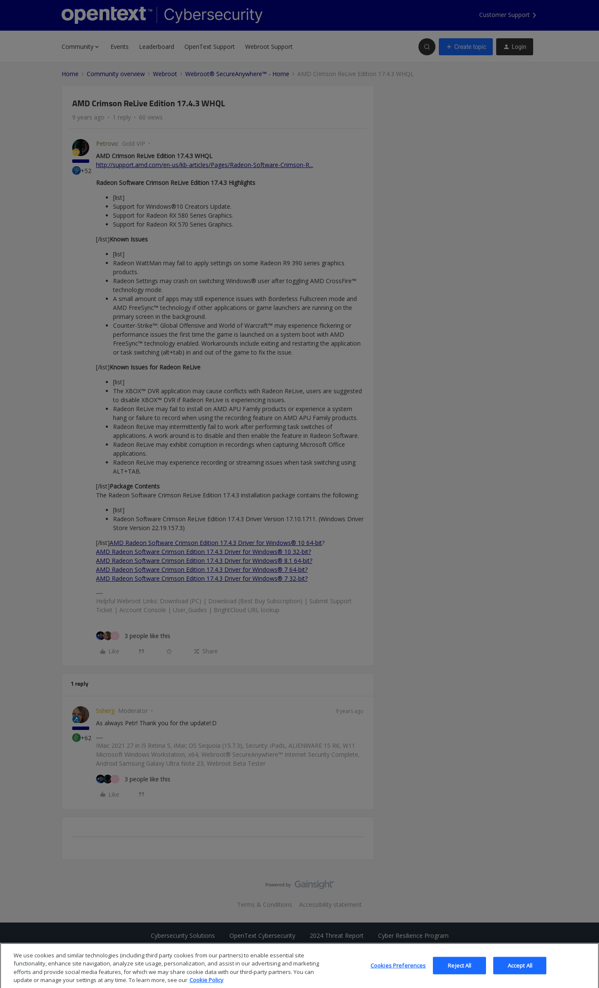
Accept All (520, 971)
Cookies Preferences (398, 971)
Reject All (459, 971)
